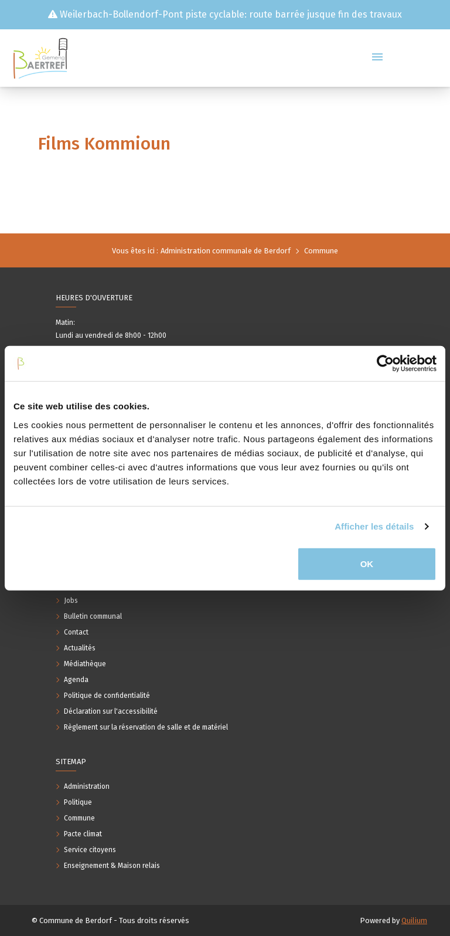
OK (367, 563)
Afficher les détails (374, 526)
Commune (321, 250)
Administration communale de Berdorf (226, 250)
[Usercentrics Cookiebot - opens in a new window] (385, 363)
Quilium (414, 920)
